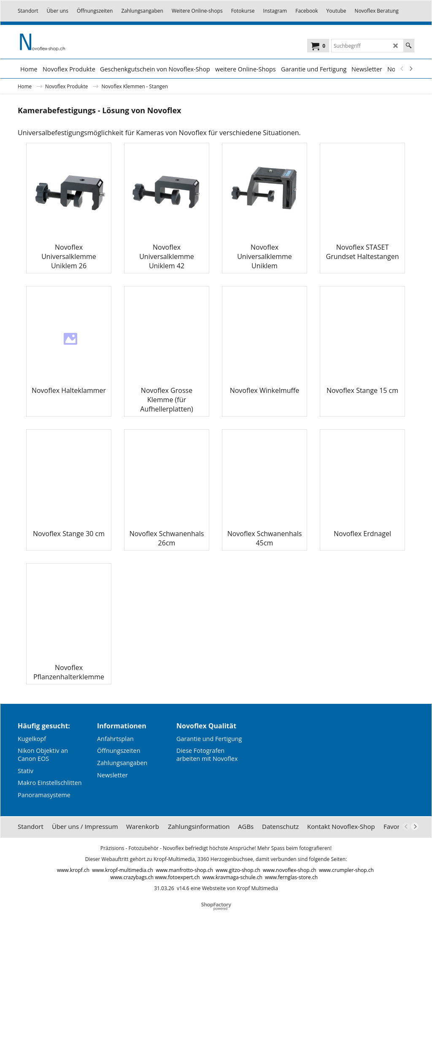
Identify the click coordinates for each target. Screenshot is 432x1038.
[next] (410, 69)
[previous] (402, 69)
